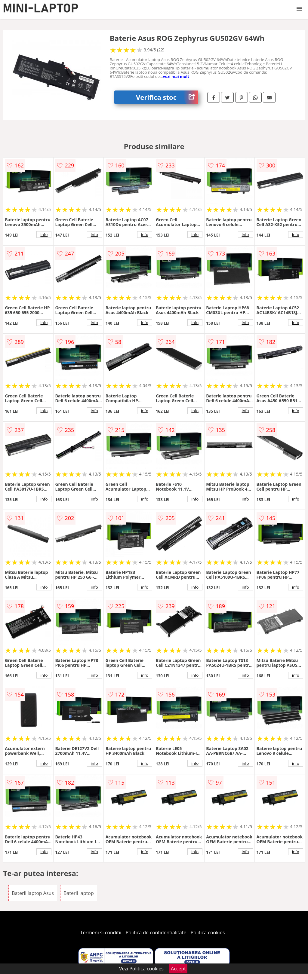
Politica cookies (208, 932)
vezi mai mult (176, 76)
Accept (178, 968)
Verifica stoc (167, 97)
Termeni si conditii (101, 932)
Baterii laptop (78, 893)
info (44, 234)
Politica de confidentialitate (156, 932)
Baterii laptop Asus (33, 893)
